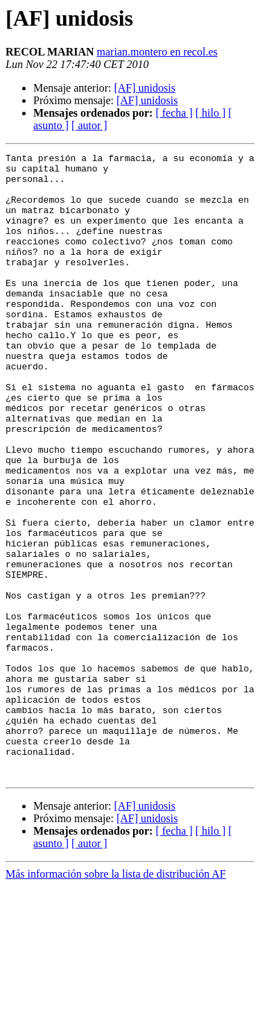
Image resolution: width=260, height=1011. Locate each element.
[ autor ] (89, 125)
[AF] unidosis (144, 88)
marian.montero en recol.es (157, 52)
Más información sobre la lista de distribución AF (116, 999)
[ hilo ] (211, 113)
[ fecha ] (173, 113)
